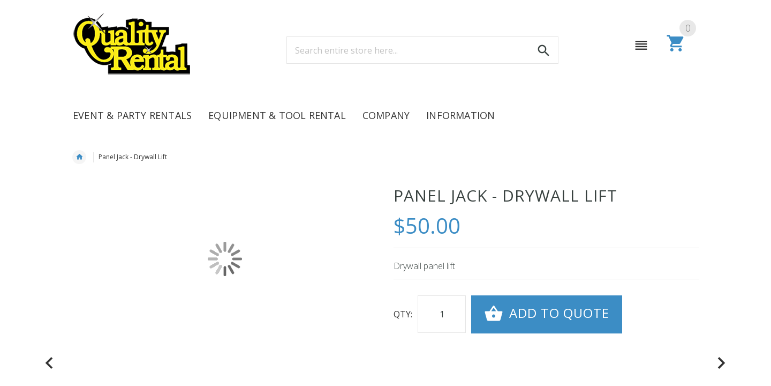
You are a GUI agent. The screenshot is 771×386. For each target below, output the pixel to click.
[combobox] (422, 50)
